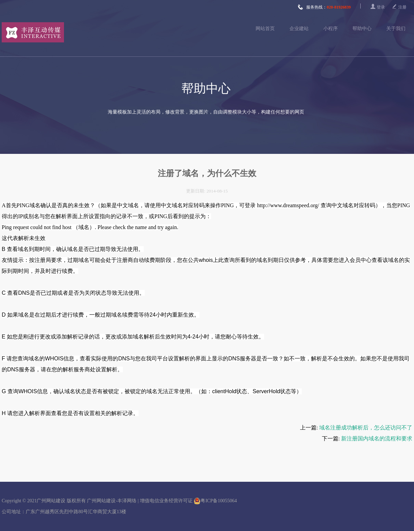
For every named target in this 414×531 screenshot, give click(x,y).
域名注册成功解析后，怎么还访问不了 (365, 427)
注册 (402, 7)
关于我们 (395, 28)
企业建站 (299, 28)
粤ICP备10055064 (215, 500)
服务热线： (324, 7)
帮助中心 (362, 28)
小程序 (330, 28)
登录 (381, 7)
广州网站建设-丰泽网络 (112, 500)
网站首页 (265, 28)
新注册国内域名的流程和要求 (376, 438)
